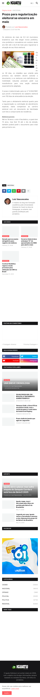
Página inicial (6, 10)
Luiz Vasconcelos (20, 199)
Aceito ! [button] (6, 693)
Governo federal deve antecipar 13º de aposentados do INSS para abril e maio (29, 242)
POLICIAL (20, 596)
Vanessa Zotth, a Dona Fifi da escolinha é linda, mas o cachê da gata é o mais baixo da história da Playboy (26, 408)
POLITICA (20, 600)
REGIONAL (20, 604)
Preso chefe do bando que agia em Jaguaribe (25, 419)
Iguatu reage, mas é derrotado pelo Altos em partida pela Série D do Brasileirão (25, 504)
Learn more (15, 688)
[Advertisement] (20, 161)
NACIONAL (17, 10)
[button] (3, 3)
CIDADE (20, 585)
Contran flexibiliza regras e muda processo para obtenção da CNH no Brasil (9, 267)
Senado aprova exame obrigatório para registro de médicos (10, 241)
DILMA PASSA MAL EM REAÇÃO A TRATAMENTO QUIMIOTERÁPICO (25, 396)
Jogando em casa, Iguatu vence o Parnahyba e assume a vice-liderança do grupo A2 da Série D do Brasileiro (26, 517)
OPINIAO (20, 592)
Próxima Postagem (30, 344)
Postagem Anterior (9, 344)
